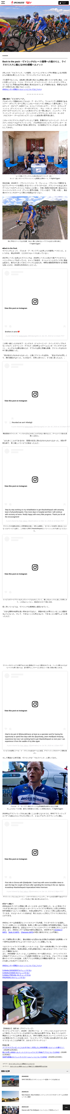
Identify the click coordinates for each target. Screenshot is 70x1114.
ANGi (20, 1066)
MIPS (40, 1066)
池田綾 (37, 1066)
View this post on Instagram (16, 308)
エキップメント (17, 1063)
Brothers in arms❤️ (12, 332)
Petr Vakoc (23, 521)
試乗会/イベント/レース (28, 1063)
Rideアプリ (32, 1066)
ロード (10, 1063)
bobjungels (23, 336)
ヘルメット (25, 1066)
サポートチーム (14, 1066)
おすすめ (44, 1066)
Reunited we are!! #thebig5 (22, 422)
